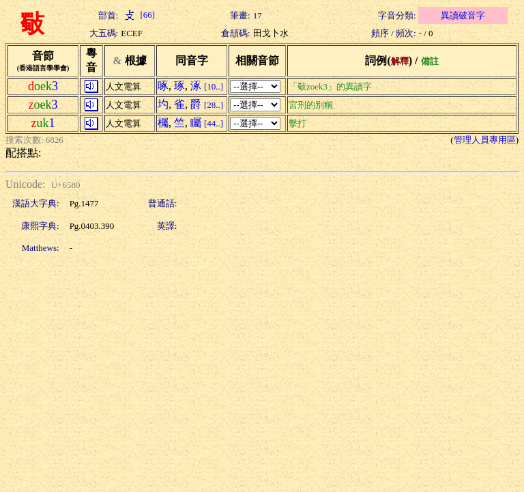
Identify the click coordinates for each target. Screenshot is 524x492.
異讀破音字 (463, 15)
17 (257, 15)
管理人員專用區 (485, 140)
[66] (138, 15)
